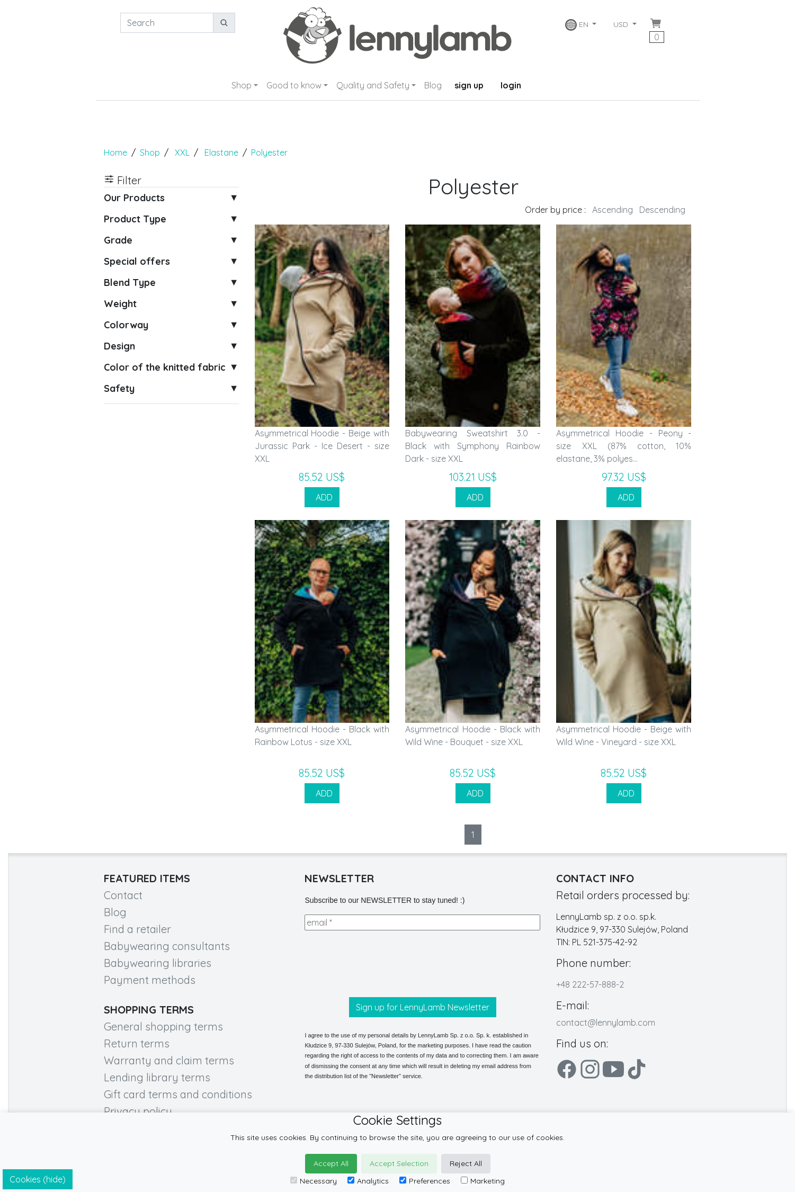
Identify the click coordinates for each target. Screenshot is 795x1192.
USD (621, 24)
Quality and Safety (372, 85)
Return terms (136, 1043)
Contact (123, 895)
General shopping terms (163, 1026)
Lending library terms (157, 1077)
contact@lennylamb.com (605, 1022)
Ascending (612, 209)
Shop (241, 85)
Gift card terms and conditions (178, 1094)
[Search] (166, 23)
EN (578, 25)
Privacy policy (138, 1111)
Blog (433, 85)
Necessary (313, 1181)
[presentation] (385, 963)
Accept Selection (399, 1163)
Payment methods (149, 980)
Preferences (424, 1181)
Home (115, 152)
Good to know (293, 85)
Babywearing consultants (167, 946)
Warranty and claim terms (169, 1060)
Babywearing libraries (157, 963)
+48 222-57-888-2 (590, 984)
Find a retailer (137, 929)
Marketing (483, 1181)
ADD (322, 497)
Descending (662, 209)
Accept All (331, 1163)
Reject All (466, 1163)
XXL (182, 152)
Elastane (221, 152)
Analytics (368, 1181)
